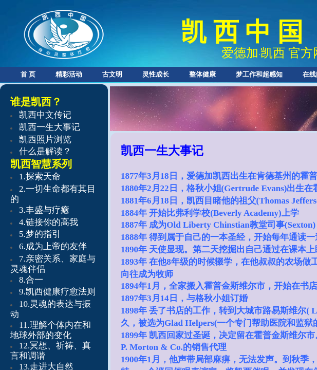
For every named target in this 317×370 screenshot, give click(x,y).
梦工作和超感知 (259, 74)
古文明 (112, 74)
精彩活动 (68, 74)
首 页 (28, 74)
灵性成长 (155, 74)
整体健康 (202, 74)
